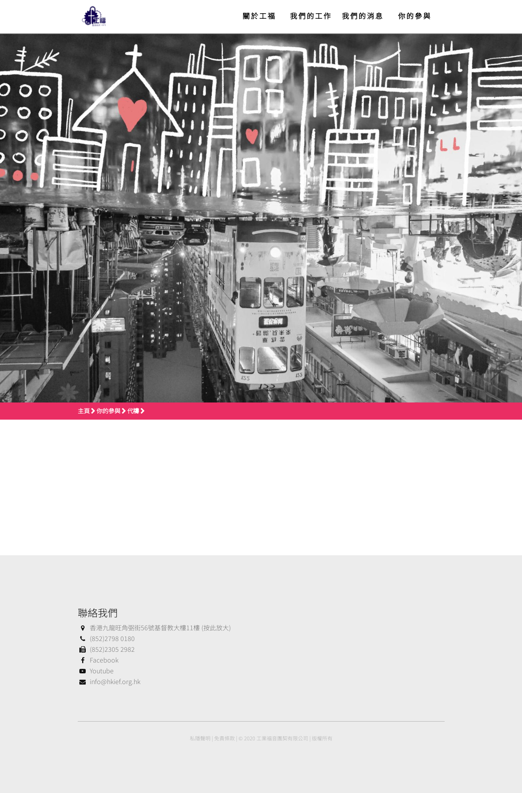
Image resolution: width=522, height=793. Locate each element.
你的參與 (414, 16)
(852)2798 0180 (106, 638)
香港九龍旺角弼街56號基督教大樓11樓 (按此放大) (154, 627)
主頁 (84, 410)
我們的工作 (311, 16)
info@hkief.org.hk (109, 681)
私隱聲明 (200, 738)
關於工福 (259, 16)
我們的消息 (363, 16)
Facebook (98, 660)
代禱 (133, 410)
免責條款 (224, 738)
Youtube (96, 670)
